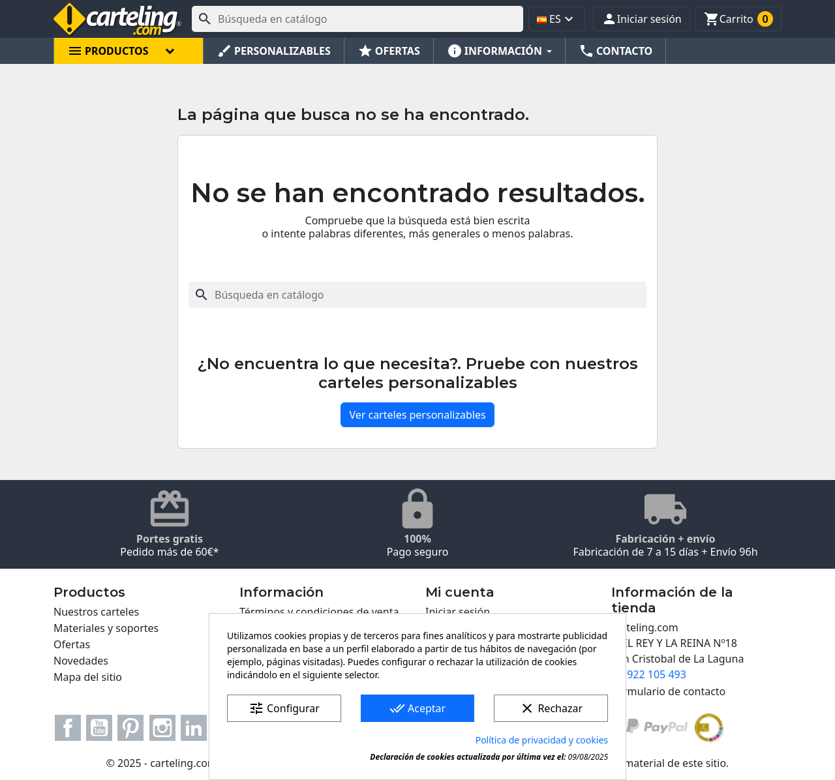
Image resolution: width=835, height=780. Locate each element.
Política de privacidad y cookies (542, 740)
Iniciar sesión (457, 612)
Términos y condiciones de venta (319, 612)
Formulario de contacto (668, 691)
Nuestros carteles (96, 612)
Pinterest (130, 728)
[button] (641, 19)
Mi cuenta (459, 592)
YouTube (99, 728)
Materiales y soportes (106, 628)
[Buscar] (357, 19)
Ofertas (71, 644)
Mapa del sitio (87, 677)
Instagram (162, 728)
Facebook (68, 728)
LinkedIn (194, 728)
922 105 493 (656, 674)
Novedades (80, 660)
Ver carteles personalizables (417, 415)
